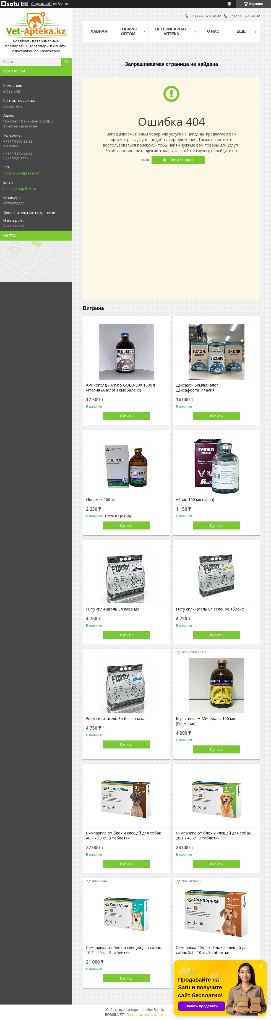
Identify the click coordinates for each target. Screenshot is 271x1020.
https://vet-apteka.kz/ (21, 173)
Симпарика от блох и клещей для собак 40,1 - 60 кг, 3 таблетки (123, 836)
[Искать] (66, 62)
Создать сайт (41, 4)
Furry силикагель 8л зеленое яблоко (210, 609)
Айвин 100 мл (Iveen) (195, 499)
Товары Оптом (128, 31)
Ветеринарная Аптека (171, 31)
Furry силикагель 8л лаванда (112, 609)
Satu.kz (159, 1010)
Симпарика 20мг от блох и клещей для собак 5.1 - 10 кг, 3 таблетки (212, 950)
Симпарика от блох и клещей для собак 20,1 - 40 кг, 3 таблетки (213, 836)
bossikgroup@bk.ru (19, 188)
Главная (97, 31)
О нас (213, 31)
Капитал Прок (181, 159)
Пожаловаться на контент (146, 1015)
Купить (126, 415)
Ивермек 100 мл (101, 499)
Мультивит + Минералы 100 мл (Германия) (205, 721)
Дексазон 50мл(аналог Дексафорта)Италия (197, 388)
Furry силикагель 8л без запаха (115, 718)
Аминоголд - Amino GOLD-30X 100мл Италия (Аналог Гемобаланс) (120, 388)
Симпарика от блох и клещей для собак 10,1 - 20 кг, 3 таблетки (123, 950)
